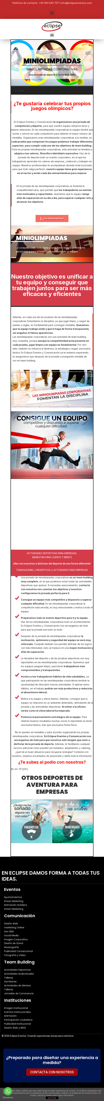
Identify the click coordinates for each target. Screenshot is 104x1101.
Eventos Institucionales (17, 1012)
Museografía (11, 947)
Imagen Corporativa (16, 939)
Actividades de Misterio (17, 985)
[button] (52, 13)
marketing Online (14, 927)
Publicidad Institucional (17, 1023)
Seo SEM (9, 931)
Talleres (8, 977)
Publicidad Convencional (18, 951)
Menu (19, 90)
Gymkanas (10, 981)
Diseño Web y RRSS (15, 1027)
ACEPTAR (52, 1098)
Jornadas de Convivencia (19, 993)
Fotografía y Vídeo (15, 955)
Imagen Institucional (16, 1008)
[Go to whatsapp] (8, 1091)
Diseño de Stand (13, 943)
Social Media (11, 935)
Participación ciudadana (18, 1019)
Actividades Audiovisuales (19, 973)
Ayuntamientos (13, 897)
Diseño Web (11, 923)
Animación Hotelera (15, 905)
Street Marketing (13, 901)
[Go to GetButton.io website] (8, 1098)
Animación (10, 1015)
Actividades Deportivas (17, 969)
